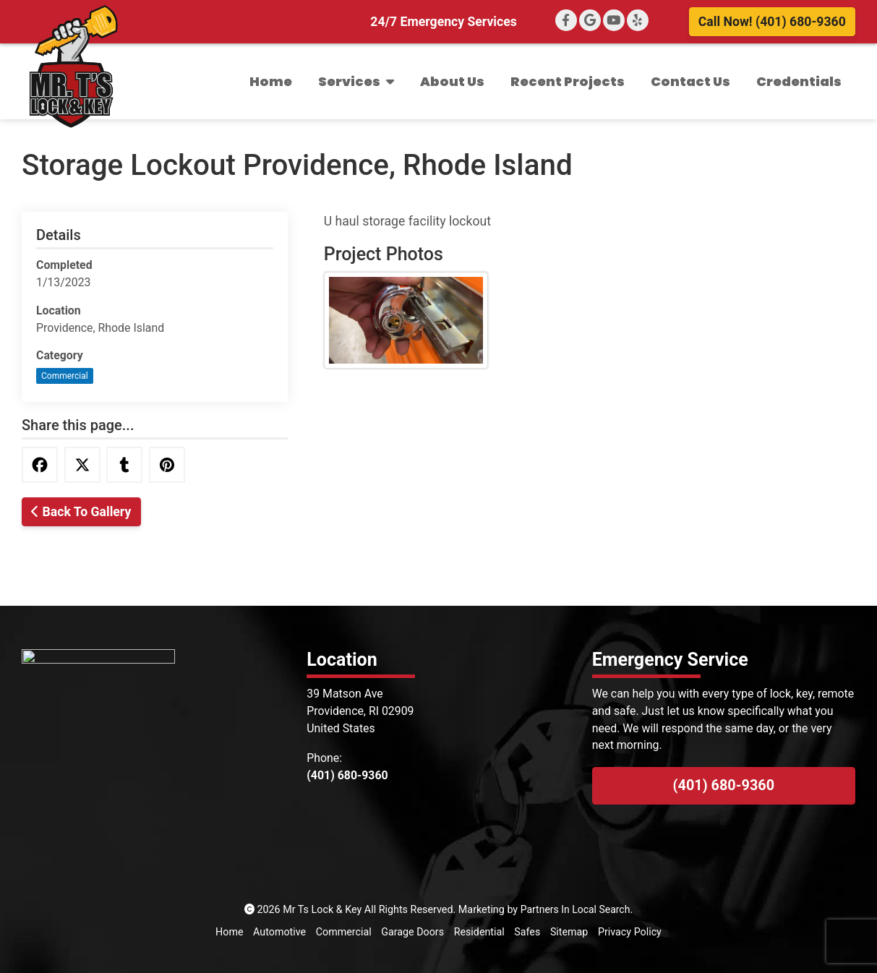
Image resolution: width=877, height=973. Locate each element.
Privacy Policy (630, 932)
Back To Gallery (81, 512)
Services (356, 81)
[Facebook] (566, 20)
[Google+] (590, 20)
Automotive (278, 932)
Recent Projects (567, 81)
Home (270, 81)
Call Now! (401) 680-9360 (772, 21)
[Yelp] (638, 20)
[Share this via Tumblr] (125, 465)
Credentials (799, 81)
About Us (452, 81)
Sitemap (569, 932)
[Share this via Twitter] (82, 465)
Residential (479, 932)
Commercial (64, 376)
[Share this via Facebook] (40, 465)
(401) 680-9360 (723, 785)
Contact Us (690, 81)
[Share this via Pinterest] (167, 465)
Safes (528, 932)
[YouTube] (614, 20)
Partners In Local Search (575, 909)
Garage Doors (412, 932)
